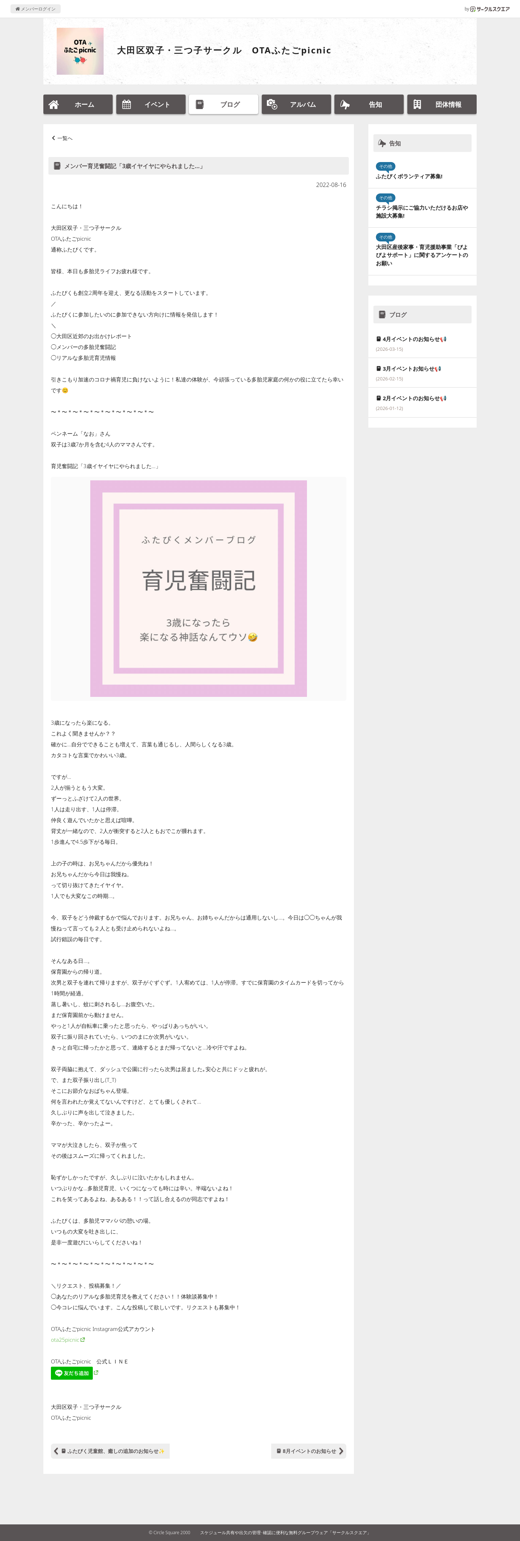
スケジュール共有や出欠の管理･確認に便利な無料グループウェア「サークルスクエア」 (285, 1532)
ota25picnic (65, 1339)
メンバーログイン (36, 9)
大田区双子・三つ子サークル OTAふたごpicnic (224, 50)
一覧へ (65, 138)
